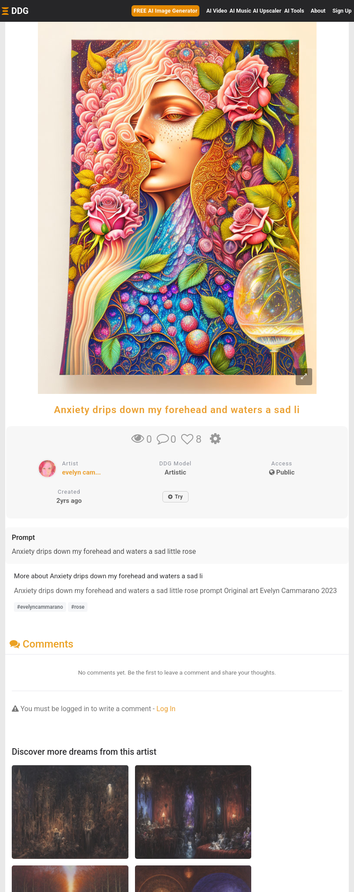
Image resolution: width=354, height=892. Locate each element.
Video (216, 10)
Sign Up (342, 10)
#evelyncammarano (40, 607)
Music (240, 10)
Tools (294, 10)
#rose (77, 607)
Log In (165, 709)
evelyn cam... (81, 472)
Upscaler (267, 10)
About (318, 10)
